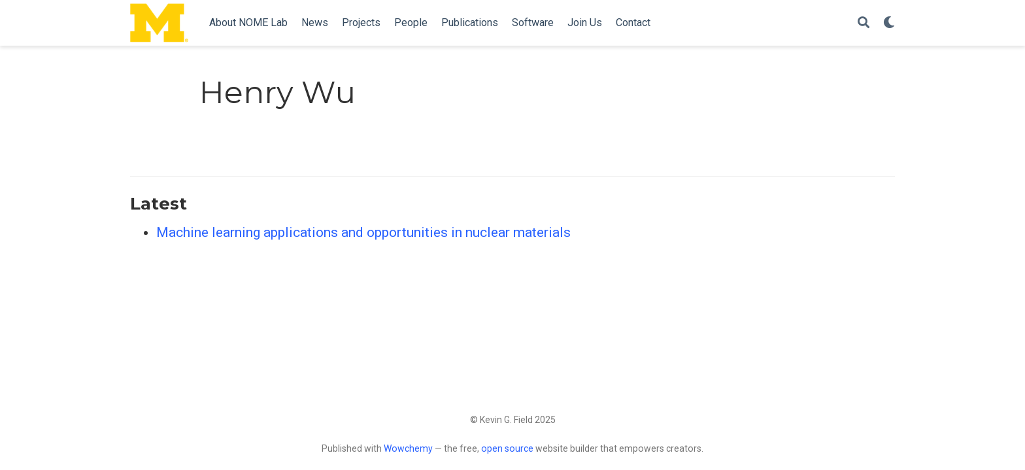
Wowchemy (408, 448)
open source (507, 448)
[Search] (863, 23)
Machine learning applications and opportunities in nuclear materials (363, 232)
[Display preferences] (889, 23)
